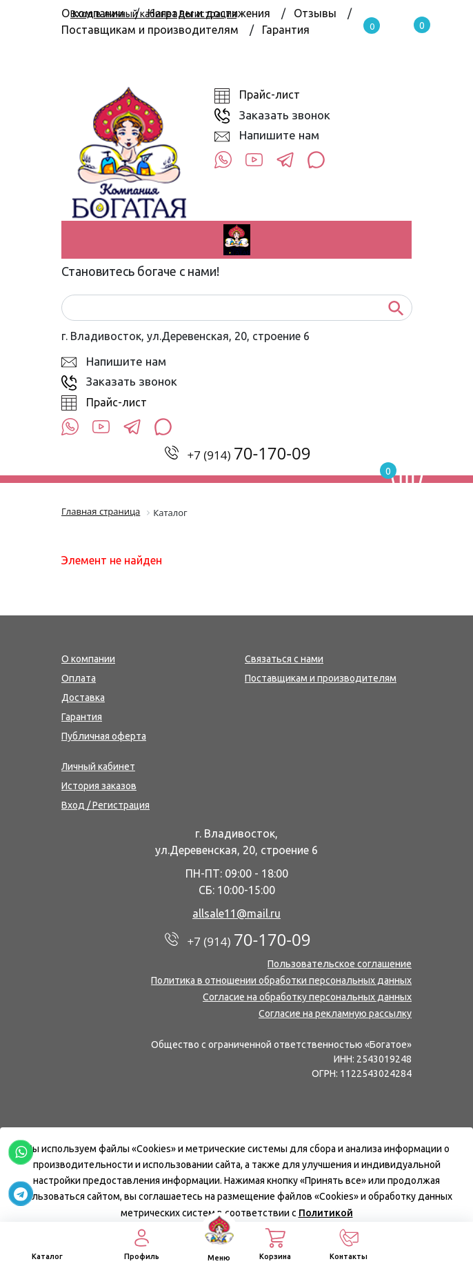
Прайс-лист (269, 94)
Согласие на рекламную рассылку (335, 1013)
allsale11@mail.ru (236, 913)
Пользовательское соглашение (340, 963)
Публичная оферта (103, 736)
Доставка (83, 697)
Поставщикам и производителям (150, 29)
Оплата (78, 678)
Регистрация (207, 13)
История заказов (99, 785)
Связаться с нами (284, 658)
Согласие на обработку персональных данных (307, 996)
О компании (88, 658)
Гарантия (286, 29)
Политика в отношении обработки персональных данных (281, 980)
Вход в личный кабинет (123, 13)
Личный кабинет (98, 766)
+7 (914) (249, 455)
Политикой (326, 1212)
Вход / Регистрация (105, 805)
